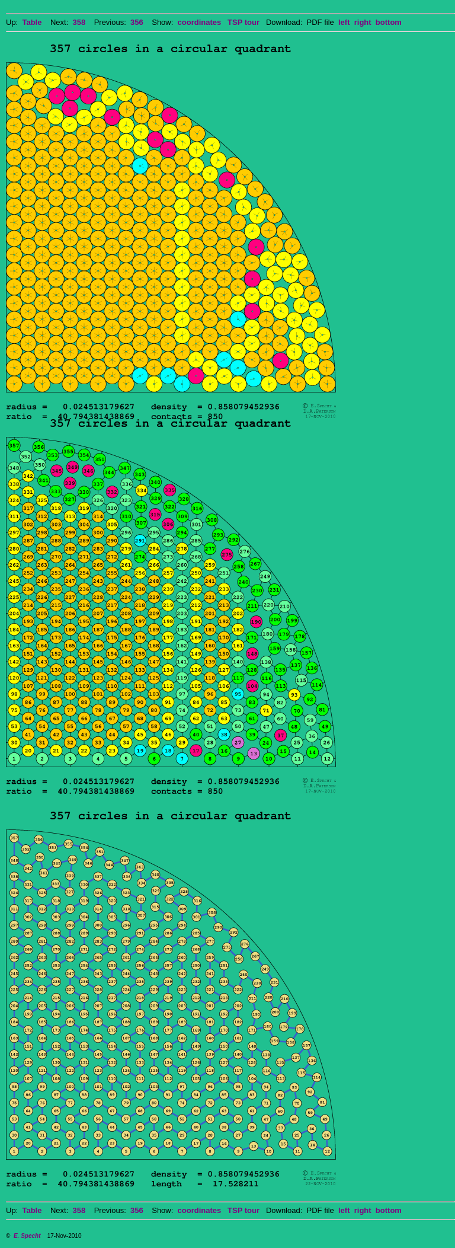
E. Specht (27, 1236)
